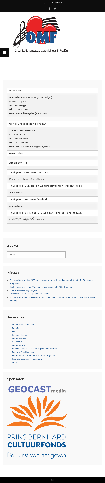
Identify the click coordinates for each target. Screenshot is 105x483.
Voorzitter (16, 90)
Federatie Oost (18, 345)
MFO (14, 362)
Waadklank (17, 342)
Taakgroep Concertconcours (28, 172)
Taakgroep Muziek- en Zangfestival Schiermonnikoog (45, 186)
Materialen (16, 153)
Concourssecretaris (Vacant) (29, 124)
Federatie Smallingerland (23, 352)
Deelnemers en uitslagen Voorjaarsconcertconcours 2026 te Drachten (41, 287)
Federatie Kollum (19, 335)
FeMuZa (15, 328)
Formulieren (57, 3)
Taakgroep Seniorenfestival (28, 199)
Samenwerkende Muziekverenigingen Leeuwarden (34, 349)
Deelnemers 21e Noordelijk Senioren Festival (30, 294)
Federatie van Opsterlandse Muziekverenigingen (33, 355)
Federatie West (19, 338)
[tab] (52, 90)
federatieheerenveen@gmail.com (27, 359)
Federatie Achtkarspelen (23, 324)
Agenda (46, 3)
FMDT (15, 331)
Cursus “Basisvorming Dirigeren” (24, 290)
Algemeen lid (18, 163)
